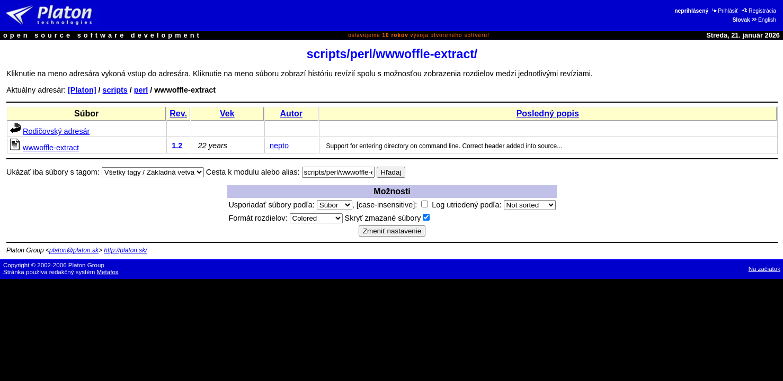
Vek (227, 113)
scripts (115, 90)
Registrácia (759, 11)
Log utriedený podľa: (493, 205)
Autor (291, 113)
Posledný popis (548, 113)
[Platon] (82, 90)
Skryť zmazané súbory (387, 218)
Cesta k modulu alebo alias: (253, 172)
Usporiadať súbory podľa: (290, 205)
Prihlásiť (724, 11)
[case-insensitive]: (392, 205)
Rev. (178, 113)
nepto (279, 145)
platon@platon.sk (74, 250)
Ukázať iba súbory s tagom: (53, 172)
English (763, 20)
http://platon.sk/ (125, 250)
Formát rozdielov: (285, 218)
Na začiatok (764, 269)
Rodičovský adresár (56, 131)
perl (141, 90)
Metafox (108, 272)
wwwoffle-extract (51, 147)
